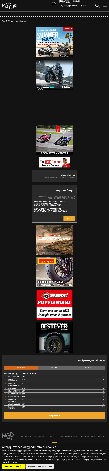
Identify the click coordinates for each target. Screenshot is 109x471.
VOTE (69, 218)
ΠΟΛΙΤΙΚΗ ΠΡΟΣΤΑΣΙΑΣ (59, 436)
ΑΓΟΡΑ (101, 436)
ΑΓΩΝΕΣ (75, 436)
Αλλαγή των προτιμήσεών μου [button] (40, 466)
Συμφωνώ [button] (8, 466)
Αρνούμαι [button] (20, 466)
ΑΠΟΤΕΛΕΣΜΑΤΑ (88, 436)
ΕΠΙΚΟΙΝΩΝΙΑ (25, 436)
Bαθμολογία (55, 415)
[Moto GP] (26, 6)
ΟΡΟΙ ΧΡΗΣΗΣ (40, 436)
